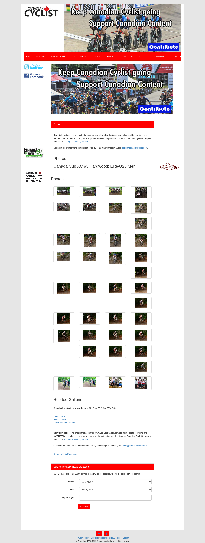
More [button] (178, 56)
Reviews (97, 56)
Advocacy (111, 56)
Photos (72, 56)
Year (72, 489)
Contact (94, 538)
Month (71, 482)
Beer (147, 56)
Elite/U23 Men (59, 416)
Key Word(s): (68, 497)
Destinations (159, 56)
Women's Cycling (57, 56)
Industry (123, 56)
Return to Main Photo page (65, 454)
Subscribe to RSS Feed (109, 538)
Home (28, 56)
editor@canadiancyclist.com (76, 141)
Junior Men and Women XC (65, 423)
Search (84, 506)
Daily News (40, 56)
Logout (126, 538)
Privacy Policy (83, 538)
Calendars (135, 56)
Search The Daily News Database (71, 466)
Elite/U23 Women (61, 419)
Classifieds (84, 56)
